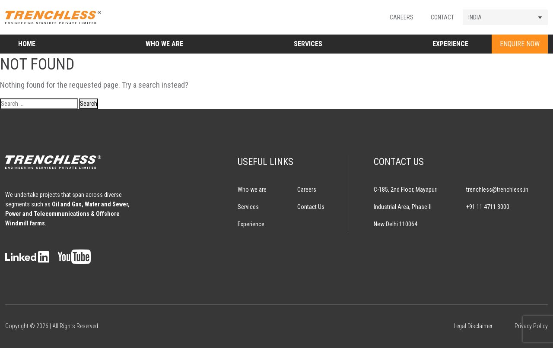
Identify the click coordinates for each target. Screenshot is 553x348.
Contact (442, 17)
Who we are (164, 44)
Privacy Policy (531, 326)
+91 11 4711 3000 (487, 206)
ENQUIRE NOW (520, 44)
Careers (401, 17)
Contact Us (310, 206)
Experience (450, 44)
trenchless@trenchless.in (497, 189)
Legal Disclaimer (473, 326)
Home (26, 44)
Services (308, 44)
